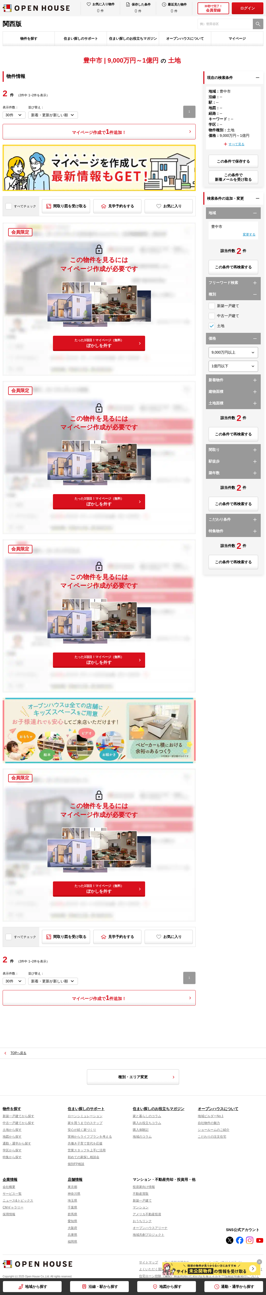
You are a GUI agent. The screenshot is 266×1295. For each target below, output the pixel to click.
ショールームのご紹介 (213, 1130)
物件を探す (28, 39)
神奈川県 (74, 1194)
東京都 (72, 1187)
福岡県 (72, 1241)
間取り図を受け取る (69, 206)
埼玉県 (72, 1200)
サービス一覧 (12, 1194)
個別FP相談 (76, 1164)
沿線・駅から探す (103, 1286)
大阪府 (72, 1228)
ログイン (247, 8)
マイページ (237, 39)
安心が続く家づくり (82, 1130)
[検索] (258, 24)
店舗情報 (75, 1179)
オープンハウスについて (185, 39)
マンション (141, 1207)
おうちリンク (142, 1221)
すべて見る (236, 144)
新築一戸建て (142, 1200)
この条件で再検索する (233, 267)
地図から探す (170, 1286)
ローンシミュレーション (85, 1116)
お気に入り (172, 206)
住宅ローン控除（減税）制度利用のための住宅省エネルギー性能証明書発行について (199, 1276)
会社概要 (9, 1187)
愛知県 (72, 1221)
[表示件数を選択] (14, 115)
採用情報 (9, 1214)
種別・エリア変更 (147, 1077)
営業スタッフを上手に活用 (87, 1150)
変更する (249, 234)
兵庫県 (72, 1235)
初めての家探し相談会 (83, 1157)
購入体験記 (141, 1130)
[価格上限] (233, 366)
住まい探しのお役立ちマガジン (133, 39)
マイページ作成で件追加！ (99, 131)
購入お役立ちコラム (147, 1123)
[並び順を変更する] (53, 115)
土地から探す (12, 1130)
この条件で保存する (233, 161)
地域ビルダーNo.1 (210, 1116)
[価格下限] (233, 352)
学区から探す (12, 1150)
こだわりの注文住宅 (212, 1136)
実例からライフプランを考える (90, 1136)
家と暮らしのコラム (147, 1116)
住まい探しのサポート (81, 39)
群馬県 (72, 1214)
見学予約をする (121, 206)
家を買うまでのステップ (85, 1123)
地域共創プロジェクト (148, 1235)
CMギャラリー (13, 1207)
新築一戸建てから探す (18, 1116)
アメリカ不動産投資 (147, 1214)
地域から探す (36, 1286)
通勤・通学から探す (237, 1286)
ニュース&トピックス (18, 1200)
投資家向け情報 (144, 1187)
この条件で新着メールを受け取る (233, 177)
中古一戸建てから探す (18, 1123)
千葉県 (72, 1207)
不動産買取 (141, 1194)
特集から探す (12, 1157)
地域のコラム (142, 1136)
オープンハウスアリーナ (150, 1228)
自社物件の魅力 (209, 1123)
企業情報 (10, 1179)
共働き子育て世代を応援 (85, 1143)
